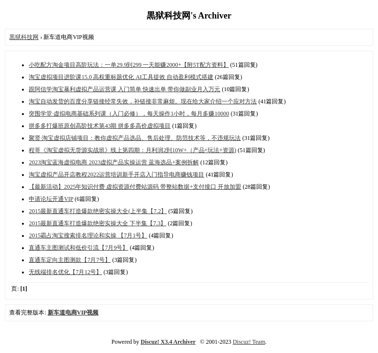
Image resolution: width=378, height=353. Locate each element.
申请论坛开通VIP (51, 199)
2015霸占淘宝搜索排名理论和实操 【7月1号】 (88, 235)
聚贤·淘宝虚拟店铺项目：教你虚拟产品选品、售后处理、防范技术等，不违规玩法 (135, 138)
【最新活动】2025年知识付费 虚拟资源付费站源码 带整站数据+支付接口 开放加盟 (135, 186)
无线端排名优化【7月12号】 (65, 272)
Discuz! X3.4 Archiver (168, 341)
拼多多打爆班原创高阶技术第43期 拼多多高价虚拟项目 (99, 125)
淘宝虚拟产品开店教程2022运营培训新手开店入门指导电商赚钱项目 (116, 174)
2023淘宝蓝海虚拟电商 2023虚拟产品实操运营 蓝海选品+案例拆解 (114, 162)
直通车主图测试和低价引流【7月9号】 (78, 247)
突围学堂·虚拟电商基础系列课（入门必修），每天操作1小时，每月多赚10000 (129, 113)
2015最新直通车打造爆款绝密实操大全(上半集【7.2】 (98, 211)
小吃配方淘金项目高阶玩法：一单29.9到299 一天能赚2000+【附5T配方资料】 (128, 64)
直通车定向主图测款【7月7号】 (70, 259)
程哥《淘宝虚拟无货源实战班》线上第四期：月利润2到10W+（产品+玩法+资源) (132, 150)
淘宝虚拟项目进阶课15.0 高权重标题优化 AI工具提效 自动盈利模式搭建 (121, 77)
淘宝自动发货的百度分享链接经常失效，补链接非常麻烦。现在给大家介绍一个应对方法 (143, 101)
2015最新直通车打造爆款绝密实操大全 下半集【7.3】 (97, 223)
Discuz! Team (249, 341)
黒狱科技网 (23, 37)
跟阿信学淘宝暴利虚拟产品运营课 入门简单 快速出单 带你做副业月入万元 (124, 89)
